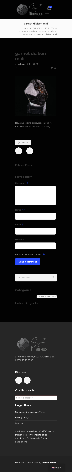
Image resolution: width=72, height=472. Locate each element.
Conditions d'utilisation (26, 438)
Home (25, 28)
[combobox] (36, 397)
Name (19, 210)
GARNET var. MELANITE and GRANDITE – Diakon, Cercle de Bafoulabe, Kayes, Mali (38, 31)
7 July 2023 (32, 64)
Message (21, 183)
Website (19, 239)
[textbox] (36, 398)
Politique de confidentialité (28, 435)
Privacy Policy (22, 417)
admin (21, 64)
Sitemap (19, 423)
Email (19, 224)
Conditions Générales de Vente (30, 412)
